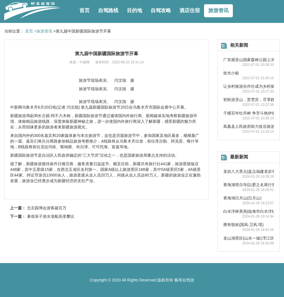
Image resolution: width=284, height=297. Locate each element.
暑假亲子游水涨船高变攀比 (50, 216)
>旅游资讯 (43, 31)
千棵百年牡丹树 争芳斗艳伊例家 (251, 113)
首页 (84, 10)
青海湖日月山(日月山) (242, 198)
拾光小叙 (231, 73)
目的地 (134, 10)
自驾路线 (108, 10)
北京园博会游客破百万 (46, 208)
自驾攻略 (161, 10)
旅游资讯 (218, 10)
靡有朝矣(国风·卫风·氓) (243, 224)
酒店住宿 (189, 10)
